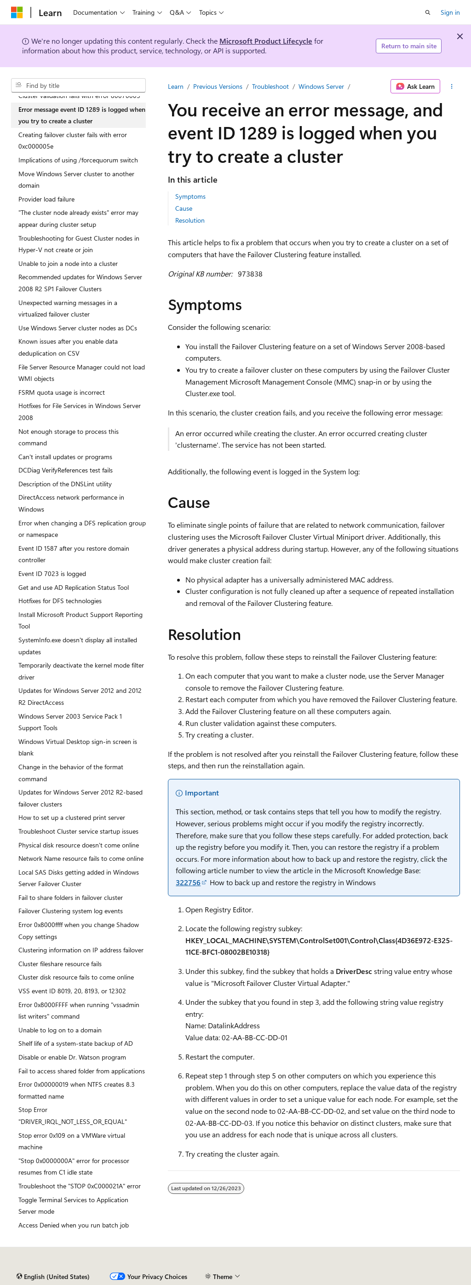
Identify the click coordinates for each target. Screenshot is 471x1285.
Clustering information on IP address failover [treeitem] (81, 949)
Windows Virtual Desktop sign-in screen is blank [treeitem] (77, 747)
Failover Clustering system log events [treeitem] (70, 910)
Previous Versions (217, 86)
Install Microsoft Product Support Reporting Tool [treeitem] (80, 620)
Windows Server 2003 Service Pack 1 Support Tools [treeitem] (70, 722)
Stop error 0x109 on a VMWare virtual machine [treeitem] (71, 1141)
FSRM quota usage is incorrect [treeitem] (61, 392)
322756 (188, 882)
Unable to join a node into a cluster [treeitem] (68, 263)
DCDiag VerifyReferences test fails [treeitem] (65, 470)
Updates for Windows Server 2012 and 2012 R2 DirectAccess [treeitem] (80, 696)
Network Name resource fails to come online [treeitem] (81, 858)
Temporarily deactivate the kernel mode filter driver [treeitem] (81, 671)
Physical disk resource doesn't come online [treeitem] (78, 845)
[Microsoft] (17, 12)
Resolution (190, 220)
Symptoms (190, 196)
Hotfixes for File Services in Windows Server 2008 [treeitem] (79, 411)
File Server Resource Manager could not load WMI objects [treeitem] (81, 373)
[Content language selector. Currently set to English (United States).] (53, 1276)
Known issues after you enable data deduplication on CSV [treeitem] (68, 347)
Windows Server (321, 86)
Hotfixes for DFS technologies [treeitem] (60, 600)
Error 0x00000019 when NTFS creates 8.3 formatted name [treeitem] (76, 1090)
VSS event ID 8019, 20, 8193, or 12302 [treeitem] (72, 990)
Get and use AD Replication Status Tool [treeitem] (73, 587)
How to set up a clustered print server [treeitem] (71, 817)
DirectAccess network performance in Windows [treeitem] (71, 503)
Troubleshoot (270, 86)
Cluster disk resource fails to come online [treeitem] (76, 977)
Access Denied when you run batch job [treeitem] (73, 1225)
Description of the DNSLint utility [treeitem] (65, 483)
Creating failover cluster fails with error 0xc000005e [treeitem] (72, 140)
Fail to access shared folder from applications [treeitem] (81, 1070)
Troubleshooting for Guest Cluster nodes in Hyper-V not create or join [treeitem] (78, 244)
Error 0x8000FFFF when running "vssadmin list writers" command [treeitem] (78, 1010)
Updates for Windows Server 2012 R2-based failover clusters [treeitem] (80, 798)
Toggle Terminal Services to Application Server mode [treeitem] (73, 1205)
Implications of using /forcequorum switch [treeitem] (78, 160)
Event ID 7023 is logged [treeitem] (52, 573)
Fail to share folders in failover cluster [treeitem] (70, 897)
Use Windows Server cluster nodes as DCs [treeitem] (77, 327)
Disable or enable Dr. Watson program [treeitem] (72, 1057)
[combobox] (78, 85)
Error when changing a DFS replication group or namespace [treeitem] (82, 529)
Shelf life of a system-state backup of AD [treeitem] (75, 1043)
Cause (183, 208)
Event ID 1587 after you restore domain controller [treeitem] (73, 554)
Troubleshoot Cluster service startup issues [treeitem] (78, 831)
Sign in (450, 12)
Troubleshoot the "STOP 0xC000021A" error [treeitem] (79, 1185)
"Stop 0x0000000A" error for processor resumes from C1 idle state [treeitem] (73, 1166)
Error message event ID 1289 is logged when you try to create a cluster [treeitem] (81, 115)
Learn (176, 86)
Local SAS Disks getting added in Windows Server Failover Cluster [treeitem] (78, 878)
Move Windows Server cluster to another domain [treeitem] (76, 179)
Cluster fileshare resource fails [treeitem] (60, 963)
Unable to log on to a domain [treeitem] (60, 1030)
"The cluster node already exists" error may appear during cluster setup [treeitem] (78, 218)
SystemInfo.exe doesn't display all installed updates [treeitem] (77, 645)
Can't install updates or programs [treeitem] (65, 456)
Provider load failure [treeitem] (46, 199)
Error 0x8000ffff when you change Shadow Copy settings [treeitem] (78, 930)
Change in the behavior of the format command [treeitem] (70, 772)
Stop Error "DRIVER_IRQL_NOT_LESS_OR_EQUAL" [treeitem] (72, 1115)
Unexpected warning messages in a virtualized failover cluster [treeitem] (67, 308)
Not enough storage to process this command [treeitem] (68, 437)
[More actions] (452, 86)
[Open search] (428, 12)
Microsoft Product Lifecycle (265, 41)
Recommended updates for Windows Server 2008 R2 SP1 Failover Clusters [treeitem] (80, 282)
